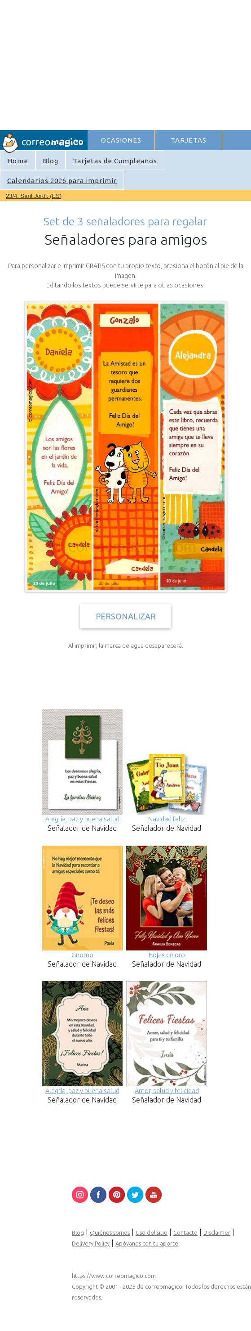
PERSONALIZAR (126, 616)
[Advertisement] (168, 63)
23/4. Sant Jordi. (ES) (34, 196)
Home (17, 161)
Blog (50, 161)
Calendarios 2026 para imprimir (62, 180)
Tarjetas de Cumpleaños (115, 161)
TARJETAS (189, 140)
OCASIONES (121, 140)
